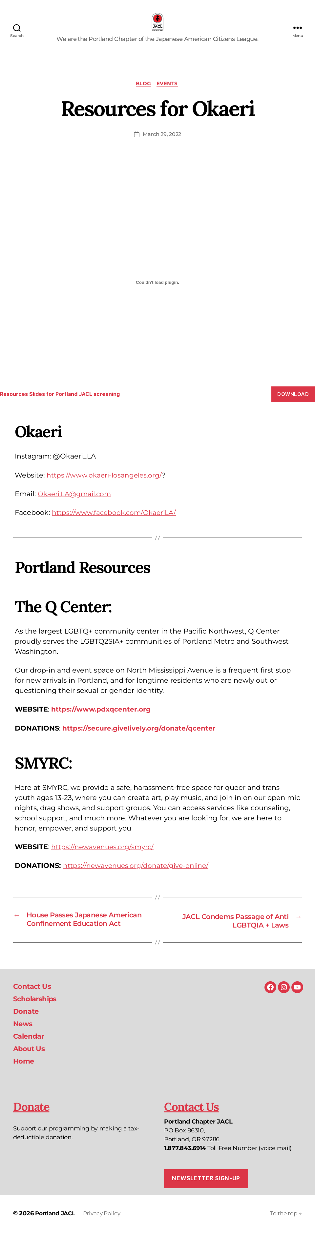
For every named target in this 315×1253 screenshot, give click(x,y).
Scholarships (38, 1019)
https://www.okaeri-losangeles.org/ (106, 485)
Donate (27, 1031)
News (24, 1044)
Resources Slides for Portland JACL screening (65, 404)
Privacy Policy (106, 1234)
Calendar (31, 1056)
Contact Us (34, 1006)
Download (293, 404)
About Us (31, 1069)
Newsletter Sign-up (206, 1199)
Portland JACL (56, 1234)
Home (25, 1081)
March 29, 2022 (162, 145)
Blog (143, 94)
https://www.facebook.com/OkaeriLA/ (116, 523)
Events (168, 94)
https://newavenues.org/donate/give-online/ (138, 876)
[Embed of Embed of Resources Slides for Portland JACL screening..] (157, 293)
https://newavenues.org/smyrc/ (103, 857)
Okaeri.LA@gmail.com (76, 504)
